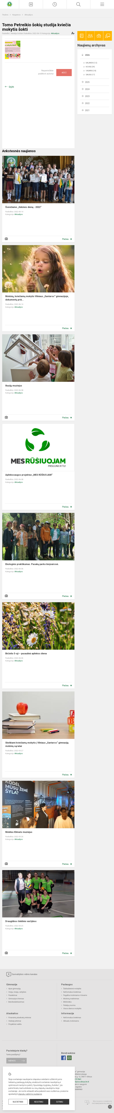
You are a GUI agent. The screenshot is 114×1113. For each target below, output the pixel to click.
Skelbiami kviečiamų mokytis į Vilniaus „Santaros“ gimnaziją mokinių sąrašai (37, 744)
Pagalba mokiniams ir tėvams (75, 995)
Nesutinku (38, 1102)
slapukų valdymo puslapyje (30, 1094)
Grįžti (11, 87)
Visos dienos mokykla (72, 1008)
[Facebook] (63, 1058)
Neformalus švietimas (72, 992)
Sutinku (59, 1102)
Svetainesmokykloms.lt (102, 1103)
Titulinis (5, 15)
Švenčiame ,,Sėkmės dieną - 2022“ (23, 207)
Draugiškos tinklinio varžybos (21, 921)
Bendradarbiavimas (16, 1002)
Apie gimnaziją (14, 989)
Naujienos (16, 15)
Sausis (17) (90, 75)
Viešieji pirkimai (14, 1021)
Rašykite (12, 1061)
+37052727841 (75, 1079)
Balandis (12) (91, 63)
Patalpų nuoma (69, 1005)
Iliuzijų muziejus (13, 385)
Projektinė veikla (14, 1024)
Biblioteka (67, 1002)
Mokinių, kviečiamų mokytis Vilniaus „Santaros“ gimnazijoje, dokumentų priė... (37, 298)
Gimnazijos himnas (16, 999)
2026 (87, 55)
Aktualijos (29, 15)
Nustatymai (18, 1102)
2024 (87, 89)
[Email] (69, 1058)
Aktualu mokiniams (71, 1021)
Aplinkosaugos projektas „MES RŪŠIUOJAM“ (29, 475)
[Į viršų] (110, 1107)
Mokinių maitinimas (71, 999)
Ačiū (64, 72)
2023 (87, 96)
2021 (87, 110)
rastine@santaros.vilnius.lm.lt (77, 1082)
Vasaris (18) (91, 71)
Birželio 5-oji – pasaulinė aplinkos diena (26, 653)
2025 (87, 82)
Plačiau (65, 239)
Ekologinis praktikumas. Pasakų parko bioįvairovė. (32, 564)
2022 (87, 103)
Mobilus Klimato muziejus (18, 832)
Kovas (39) (90, 67)
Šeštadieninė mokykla (72, 989)
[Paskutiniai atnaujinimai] (55, 4)
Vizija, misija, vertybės (17, 992)
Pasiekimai (12, 995)
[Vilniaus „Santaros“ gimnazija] (9, 4)
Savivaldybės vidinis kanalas (21, 974)
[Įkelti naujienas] (31, 4)
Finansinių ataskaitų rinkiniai (19, 1017)
